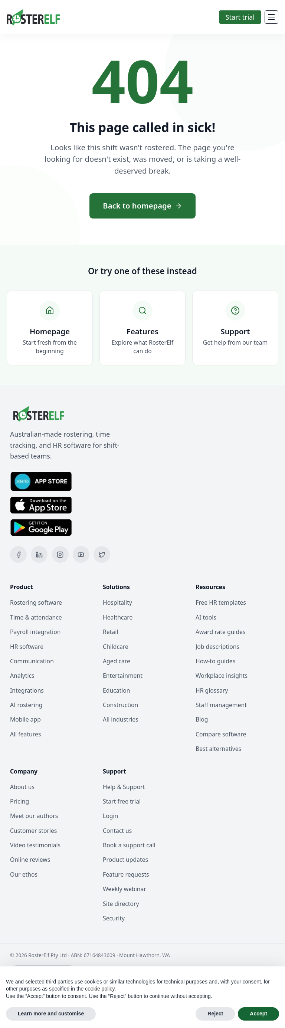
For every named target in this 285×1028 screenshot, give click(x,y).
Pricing (19, 801)
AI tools (206, 617)
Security (114, 918)
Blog (202, 719)
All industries (120, 719)
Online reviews (30, 859)
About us (22, 787)
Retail (110, 632)
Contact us (117, 831)
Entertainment (122, 675)
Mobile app (25, 719)
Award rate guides (221, 632)
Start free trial (122, 801)
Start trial (240, 17)
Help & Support (124, 787)
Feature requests (126, 874)
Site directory (121, 904)
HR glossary (212, 690)
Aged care (116, 661)
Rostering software (36, 602)
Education (116, 690)
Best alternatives (218, 749)
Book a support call (129, 845)
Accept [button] (258, 1013)
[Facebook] (18, 554)
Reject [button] (215, 1013)
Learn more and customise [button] (51, 1013)
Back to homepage (142, 205)
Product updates (125, 859)
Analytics (22, 675)
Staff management (221, 705)
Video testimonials (35, 845)
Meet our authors (34, 816)
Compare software (221, 734)
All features (25, 734)
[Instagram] (60, 554)
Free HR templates (221, 602)
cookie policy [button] (99, 989)
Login (110, 816)
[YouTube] (81, 554)
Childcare (115, 647)
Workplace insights (222, 675)
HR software (26, 647)
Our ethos (23, 874)
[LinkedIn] (39, 554)
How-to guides (215, 661)
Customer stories (33, 831)
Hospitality (117, 602)
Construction (120, 705)
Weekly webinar (124, 889)
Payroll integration (35, 632)
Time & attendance (36, 617)
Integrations (27, 690)
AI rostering (26, 705)
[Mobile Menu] (271, 17)
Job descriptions (217, 647)
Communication (32, 661)
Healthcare (117, 617)
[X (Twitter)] (102, 554)
